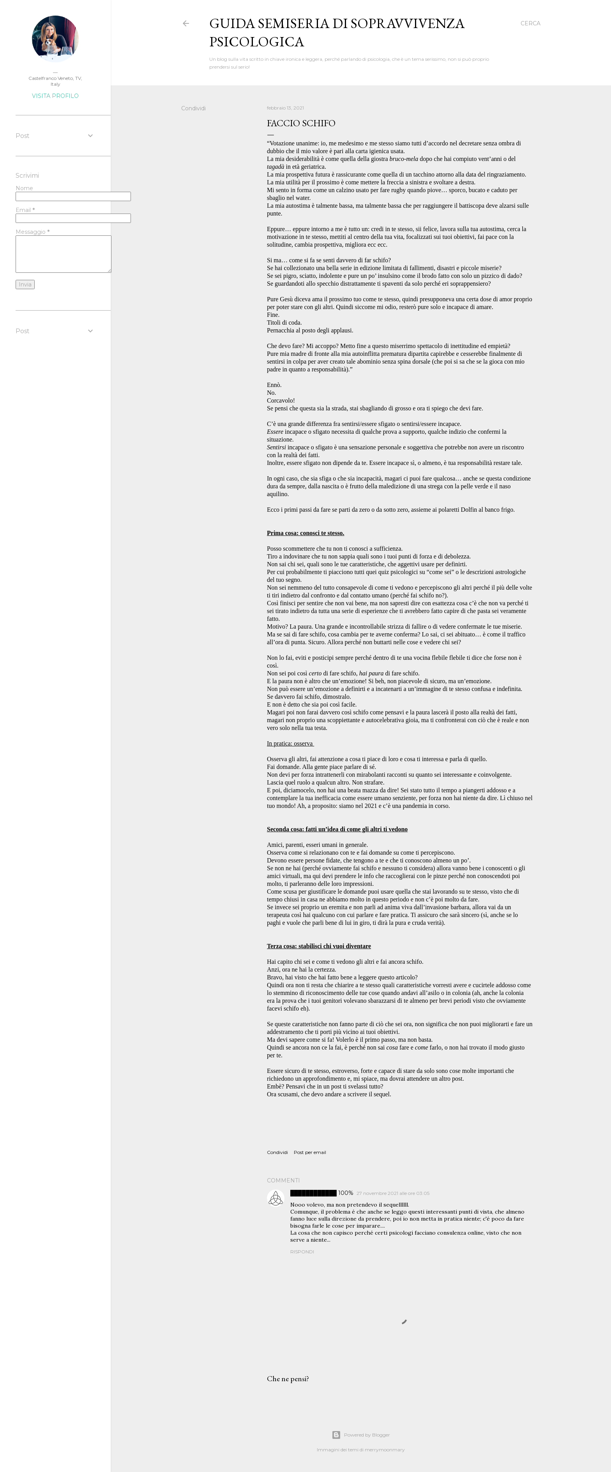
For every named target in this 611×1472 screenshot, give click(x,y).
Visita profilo (55, 95)
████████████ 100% (321, 1192)
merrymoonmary (385, 1450)
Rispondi (302, 1252)
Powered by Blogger (361, 1435)
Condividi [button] (193, 108)
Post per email (310, 1152)
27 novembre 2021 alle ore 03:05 (393, 1193)
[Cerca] (530, 23)
